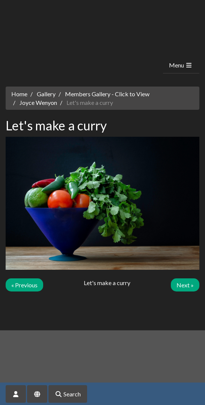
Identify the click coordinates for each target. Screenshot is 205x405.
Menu (181, 65)
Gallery (46, 93)
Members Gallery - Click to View (107, 93)
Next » (185, 284)
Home (19, 93)
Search (68, 394)
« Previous (24, 284)
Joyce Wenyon (38, 102)
